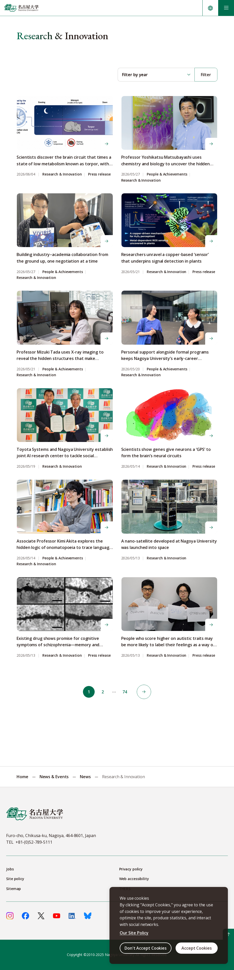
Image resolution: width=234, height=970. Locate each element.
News (85, 777)
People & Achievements (167, 174)
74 (125, 692)
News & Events (54, 777)
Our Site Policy (134, 933)
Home (22, 777)
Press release (99, 174)
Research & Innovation (62, 174)
